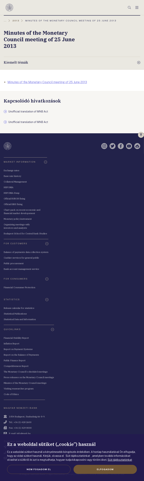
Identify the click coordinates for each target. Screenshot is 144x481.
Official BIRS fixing (13, 204)
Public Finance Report (15, 360)
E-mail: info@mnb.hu (20, 433)
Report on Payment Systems (18, 349)
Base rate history (12, 176)
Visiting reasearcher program (19, 388)
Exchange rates (11, 170)
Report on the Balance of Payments (21, 354)
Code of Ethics (11, 394)
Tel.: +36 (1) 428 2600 (20, 422)
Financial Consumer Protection (19, 287)
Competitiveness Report (16, 366)
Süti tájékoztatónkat (120, 459)
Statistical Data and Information (20, 319)
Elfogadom (105, 469)
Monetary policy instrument (18, 218)
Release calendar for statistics (19, 308)
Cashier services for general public (21, 257)
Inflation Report (11, 343)
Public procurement (14, 263)
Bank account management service (21, 269)
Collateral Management (15, 181)
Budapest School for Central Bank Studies (25, 233)
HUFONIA (8, 187)
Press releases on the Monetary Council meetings (29, 377)
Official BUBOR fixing (14, 198)
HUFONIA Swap (12, 192)
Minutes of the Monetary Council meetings (25, 382)
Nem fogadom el (39, 469)
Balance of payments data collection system (26, 252)
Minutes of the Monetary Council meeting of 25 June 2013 (47, 82)
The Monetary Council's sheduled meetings (26, 371)
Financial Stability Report (16, 337)
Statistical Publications (15, 313)
